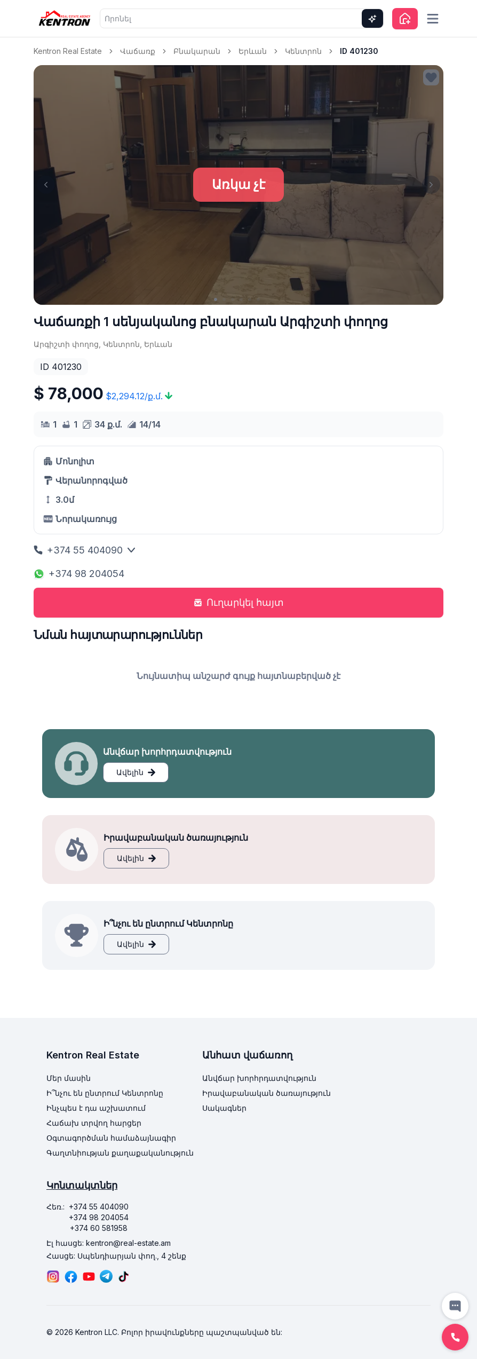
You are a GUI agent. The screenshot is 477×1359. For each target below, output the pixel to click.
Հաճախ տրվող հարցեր (93, 1122)
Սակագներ (224, 1107)
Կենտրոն (303, 51)
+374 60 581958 (99, 1227)
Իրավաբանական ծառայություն (266, 1092)
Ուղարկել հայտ (239, 602)
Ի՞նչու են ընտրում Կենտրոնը (104, 1092)
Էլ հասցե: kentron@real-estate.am (108, 1242)
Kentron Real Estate (68, 51)
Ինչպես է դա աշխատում (96, 1107)
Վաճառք (137, 51)
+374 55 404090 (85, 550)
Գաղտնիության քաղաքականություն (120, 1152)
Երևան (252, 51)
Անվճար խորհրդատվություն (259, 1078)
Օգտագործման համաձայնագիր (111, 1137)
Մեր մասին (68, 1078)
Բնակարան (196, 51)
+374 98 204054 (79, 573)
